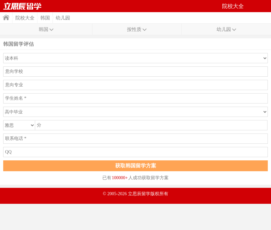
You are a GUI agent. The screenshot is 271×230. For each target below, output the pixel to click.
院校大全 (25, 17)
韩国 (45, 17)
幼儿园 (63, 17)
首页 (22, 6)
